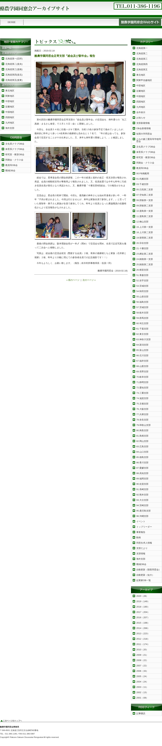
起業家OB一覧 (143, 580)
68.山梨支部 (142, 366)
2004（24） (142, 681)
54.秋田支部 (142, 291)
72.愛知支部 (142, 387)
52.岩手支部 (142, 280)
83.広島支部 (142, 446)
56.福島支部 (142, 302)
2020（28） (142, 596)
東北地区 (9, 90)
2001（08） (142, 697)
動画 (138, 537)
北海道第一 (142, 48)
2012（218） (143, 639)
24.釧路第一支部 (144, 259)
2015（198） (143, 622)
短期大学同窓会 (144, 133)
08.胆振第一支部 (144, 200)
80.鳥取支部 (142, 430)
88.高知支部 (142, 473)
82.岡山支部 (142, 441)
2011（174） (143, 644)
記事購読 (140, 713)
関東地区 (9, 96)
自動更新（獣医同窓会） (148, 569)
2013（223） (143, 633)
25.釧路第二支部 (144, 264)
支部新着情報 (143, 123)
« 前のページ (72, 280)
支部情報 (140, 553)
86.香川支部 (142, 462)
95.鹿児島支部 (143, 510)
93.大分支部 (142, 500)
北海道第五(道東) (14, 80)
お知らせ (140, 117)
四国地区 (9, 117)
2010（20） (142, 649)
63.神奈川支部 (143, 339)
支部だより (142, 548)
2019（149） (143, 601)
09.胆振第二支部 (144, 205)
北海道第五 (142, 69)
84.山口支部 (142, 452)
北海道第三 (142, 59)
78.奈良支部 (142, 419)
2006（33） (142, 671)
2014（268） (143, 628)
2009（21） (142, 655)
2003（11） (142, 687)
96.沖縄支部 (142, 516)
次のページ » (89, 280)
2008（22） (142, 660)
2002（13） (142, 692)
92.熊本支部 (142, 494)
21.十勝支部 (142, 248)
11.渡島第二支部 (144, 216)
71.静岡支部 (142, 382)
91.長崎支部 (142, 489)
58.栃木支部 (142, 312)
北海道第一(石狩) (14, 58)
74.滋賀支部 (142, 398)
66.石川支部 (142, 355)
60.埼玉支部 (142, 323)
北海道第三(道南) (14, 69)
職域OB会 (10, 170)
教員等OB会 (11, 165)
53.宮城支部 (142, 286)
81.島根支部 (142, 435)
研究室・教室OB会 (14, 154)
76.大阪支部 (142, 409)
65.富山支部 (142, 350)
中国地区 (9, 112)
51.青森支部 (142, 275)
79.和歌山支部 (143, 425)
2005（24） (142, 676)
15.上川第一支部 (144, 227)
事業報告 (140, 532)
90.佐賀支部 (142, 484)
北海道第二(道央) (14, 64)
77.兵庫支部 (142, 414)
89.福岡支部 (142, 478)
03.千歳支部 (142, 184)
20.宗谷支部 (142, 243)
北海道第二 (142, 53)
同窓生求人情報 (144, 543)
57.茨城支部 (142, 307)
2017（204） (143, 612)
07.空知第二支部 (144, 195)
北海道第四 (142, 64)
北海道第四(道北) (14, 74)
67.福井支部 (142, 361)
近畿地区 (9, 106)
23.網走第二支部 (144, 253)
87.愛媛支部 (142, 468)
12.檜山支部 (142, 221)
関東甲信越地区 (144, 80)
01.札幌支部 (142, 179)
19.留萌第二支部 (144, 237)
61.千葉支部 (142, 328)
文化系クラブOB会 (14, 143)
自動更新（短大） (145, 575)
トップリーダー (144, 526)
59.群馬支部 (142, 318)
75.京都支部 (142, 403)
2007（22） (142, 665)
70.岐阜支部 (142, 377)
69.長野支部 (142, 371)
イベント (140, 521)
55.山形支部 (142, 296)
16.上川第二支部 (144, 232)
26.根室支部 (142, 270)
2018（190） (143, 606)
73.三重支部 (142, 393)
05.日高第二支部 (144, 189)
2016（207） (143, 617)
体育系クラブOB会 (14, 149)
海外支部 (9, 128)
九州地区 (9, 122)
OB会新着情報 (143, 128)
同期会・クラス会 (14, 160)
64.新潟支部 (142, 344)
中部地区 (9, 101)
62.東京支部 (142, 334)
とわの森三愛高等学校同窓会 (148, 140)
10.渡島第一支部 (144, 211)
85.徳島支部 (142, 457)
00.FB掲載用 (142, 173)
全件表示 (140, 112)
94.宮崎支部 (142, 505)
